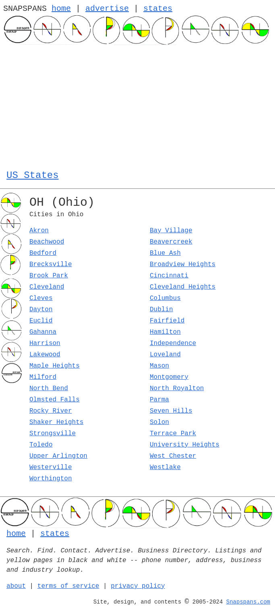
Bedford (42, 253)
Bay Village (171, 230)
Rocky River (50, 411)
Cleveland (46, 287)
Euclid (41, 321)
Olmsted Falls (54, 399)
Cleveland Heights (182, 287)
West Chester (173, 456)
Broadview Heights (182, 264)
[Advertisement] (137, 105)
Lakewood (44, 354)
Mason (159, 366)
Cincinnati (169, 275)
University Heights (184, 445)
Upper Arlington (58, 456)
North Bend (48, 388)
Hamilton (165, 332)
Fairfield (167, 321)
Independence (173, 343)
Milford (42, 377)
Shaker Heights (56, 422)
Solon (159, 422)
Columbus (165, 298)
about (16, 586)
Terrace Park (173, 433)
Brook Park (48, 275)
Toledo (41, 445)
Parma (159, 399)
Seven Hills (171, 411)
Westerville (50, 467)
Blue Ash (165, 253)
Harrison (44, 343)
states (157, 8)
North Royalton (177, 388)
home (61, 8)
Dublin (161, 309)
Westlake (165, 467)
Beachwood (46, 242)
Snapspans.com (248, 602)
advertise (107, 8)
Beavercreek (171, 242)
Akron (39, 230)
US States (32, 175)
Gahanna (42, 332)
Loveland (165, 354)
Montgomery (169, 377)
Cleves (41, 298)
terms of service (68, 586)
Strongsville (52, 433)
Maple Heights (54, 366)
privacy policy (138, 586)
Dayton (41, 309)
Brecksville (50, 264)
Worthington (50, 478)
